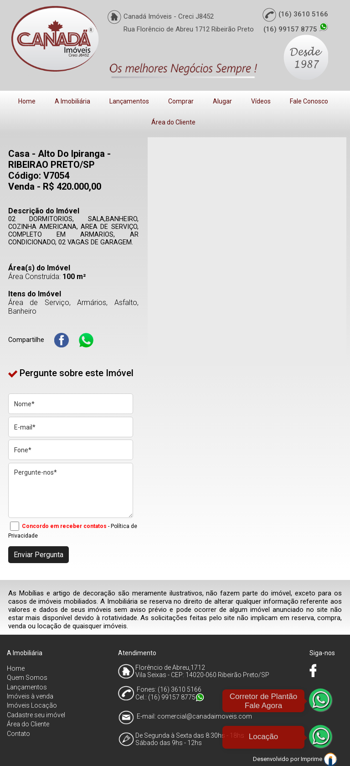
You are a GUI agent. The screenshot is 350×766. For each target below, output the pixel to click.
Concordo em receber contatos (64, 526)
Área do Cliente (173, 122)
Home (27, 101)
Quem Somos (27, 677)
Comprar (181, 101)
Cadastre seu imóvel (36, 715)
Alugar (222, 101)
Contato (18, 733)
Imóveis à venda (30, 696)
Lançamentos (129, 101)
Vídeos (261, 101)
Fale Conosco (309, 101)
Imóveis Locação (32, 705)
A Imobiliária (72, 101)
